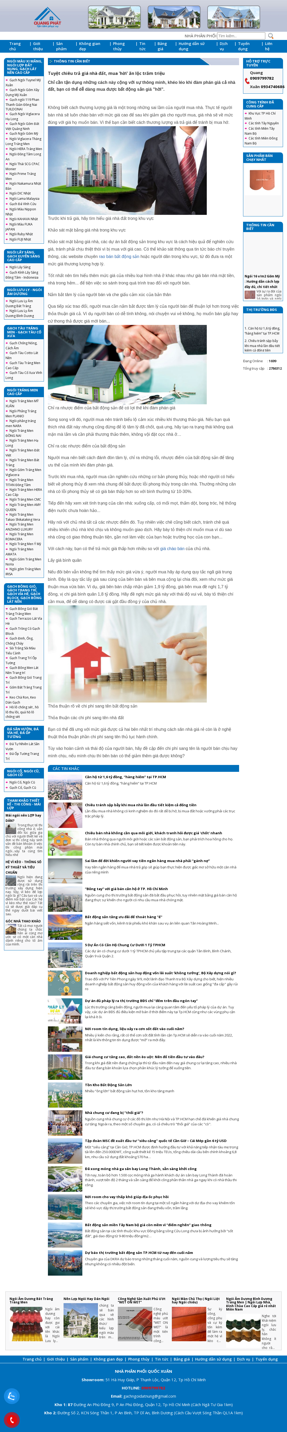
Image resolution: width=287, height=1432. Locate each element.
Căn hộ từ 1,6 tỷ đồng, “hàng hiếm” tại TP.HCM (125, 776)
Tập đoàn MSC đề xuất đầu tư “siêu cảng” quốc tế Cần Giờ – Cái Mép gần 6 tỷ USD (156, 1140)
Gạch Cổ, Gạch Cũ (23, 787)
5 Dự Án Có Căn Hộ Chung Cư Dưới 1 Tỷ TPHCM (125, 944)
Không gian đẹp (89, 46)
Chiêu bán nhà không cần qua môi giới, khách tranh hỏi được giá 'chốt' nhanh (153, 833)
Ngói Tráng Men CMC (25, 499)
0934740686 (273, 86)
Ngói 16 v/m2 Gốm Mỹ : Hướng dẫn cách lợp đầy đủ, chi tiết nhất (262, 296)
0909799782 (262, 78)
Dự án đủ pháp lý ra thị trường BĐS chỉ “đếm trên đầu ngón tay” (141, 1000)
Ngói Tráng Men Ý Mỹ (25, 544)
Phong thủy (119, 46)
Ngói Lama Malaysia (24, 198)
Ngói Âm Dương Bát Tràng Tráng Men (31, 1300)
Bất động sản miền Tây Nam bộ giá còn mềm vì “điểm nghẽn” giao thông (148, 1224)
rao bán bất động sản (119, 256)
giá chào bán (172, 548)
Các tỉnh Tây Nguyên (264, 123)
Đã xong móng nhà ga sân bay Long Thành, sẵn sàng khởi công (141, 1168)
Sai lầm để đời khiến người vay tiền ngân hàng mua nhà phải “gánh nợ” (147, 860)
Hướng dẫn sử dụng (192, 46)
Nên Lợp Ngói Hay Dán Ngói (86, 1299)
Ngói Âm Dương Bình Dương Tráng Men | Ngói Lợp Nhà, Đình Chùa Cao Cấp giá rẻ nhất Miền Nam (251, 1304)
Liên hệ (268, 46)
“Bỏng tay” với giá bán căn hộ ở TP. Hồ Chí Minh (126, 888)
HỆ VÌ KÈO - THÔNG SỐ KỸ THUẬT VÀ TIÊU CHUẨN (24, 867)
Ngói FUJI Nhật (20, 239)
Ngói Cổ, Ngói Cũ (22, 782)
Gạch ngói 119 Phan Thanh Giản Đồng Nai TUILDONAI (22, 104)
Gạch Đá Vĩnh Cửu (23, 204)
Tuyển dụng (244, 46)
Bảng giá (162, 46)
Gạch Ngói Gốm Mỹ (24, 133)
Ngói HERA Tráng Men (26, 149)
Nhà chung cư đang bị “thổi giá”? (114, 1112)
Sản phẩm (61, 46)
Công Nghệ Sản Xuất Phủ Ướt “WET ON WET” (141, 1300)
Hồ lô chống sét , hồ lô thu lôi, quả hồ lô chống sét (22, 712)
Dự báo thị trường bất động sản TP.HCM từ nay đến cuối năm (139, 1252)
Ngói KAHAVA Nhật (24, 219)
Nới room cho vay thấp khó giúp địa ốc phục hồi (127, 1196)
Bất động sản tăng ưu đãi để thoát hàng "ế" (123, 916)
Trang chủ (15, 46)
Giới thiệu (38, 46)
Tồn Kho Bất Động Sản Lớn (108, 1084)
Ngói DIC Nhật (20, 193)
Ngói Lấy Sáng (20, 267)
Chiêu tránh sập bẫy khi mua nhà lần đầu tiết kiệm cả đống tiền (140, 805)
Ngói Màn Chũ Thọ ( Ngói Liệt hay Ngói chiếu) (196, 1300)
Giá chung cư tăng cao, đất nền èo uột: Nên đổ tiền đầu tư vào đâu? (144, 1056)
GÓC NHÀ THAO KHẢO (23, 921)
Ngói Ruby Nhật (21, 234)
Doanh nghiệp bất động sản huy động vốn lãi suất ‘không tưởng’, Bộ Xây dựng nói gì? (160, 973)
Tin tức (142, 46)
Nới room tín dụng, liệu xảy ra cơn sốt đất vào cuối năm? (134, 1028)
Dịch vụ (224, 46)
